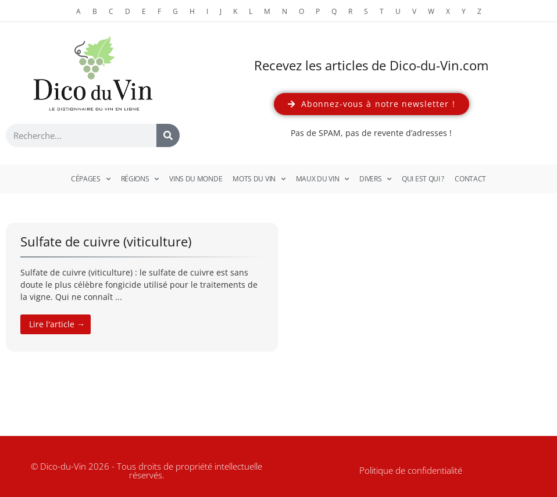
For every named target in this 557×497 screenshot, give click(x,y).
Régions (140, 179)
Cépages (90, 179)
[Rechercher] (168, 135)
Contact (470, 179)
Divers (375, 179)
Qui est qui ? (423, 179)
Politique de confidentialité (410, 470)
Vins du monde (195, 179)
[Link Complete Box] (142, 287)
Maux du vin (322, 179)
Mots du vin (259, 179)
